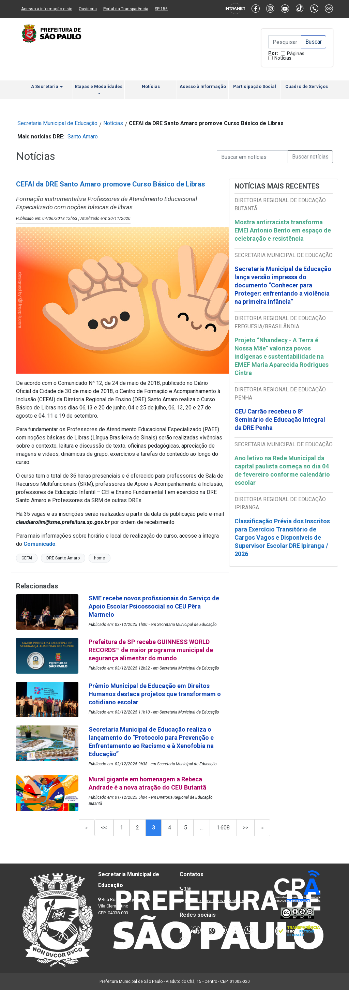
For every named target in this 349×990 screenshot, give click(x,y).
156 (187, 888)
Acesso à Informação (203, 86)
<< (104, 827)
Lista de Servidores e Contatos (215, 900)
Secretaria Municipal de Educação (57, 123)
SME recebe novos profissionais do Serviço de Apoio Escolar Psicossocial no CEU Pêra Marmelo (154, 606)
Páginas (295, 53)
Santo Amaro (82, 136)
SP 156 (161, 8)
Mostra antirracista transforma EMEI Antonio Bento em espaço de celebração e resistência (282, 230)
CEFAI (26, 558)
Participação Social (254, 86)
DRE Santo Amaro (63, 558)
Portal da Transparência (125, 8)
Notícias (282, 58)
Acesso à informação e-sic (46, 8)
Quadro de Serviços (306, 86)
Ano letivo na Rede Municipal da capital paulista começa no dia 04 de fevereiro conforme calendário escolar (282, 470)
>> (245, 827)
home (99, 558)
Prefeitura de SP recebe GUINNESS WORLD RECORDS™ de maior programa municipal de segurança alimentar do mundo (151, 650)
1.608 (223, 827)
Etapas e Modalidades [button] (98, 89)
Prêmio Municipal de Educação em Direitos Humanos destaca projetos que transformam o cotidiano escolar (155, 694)
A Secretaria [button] (47, 86)
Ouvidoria (88, 8)
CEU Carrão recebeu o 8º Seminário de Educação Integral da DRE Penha (279, 419)
